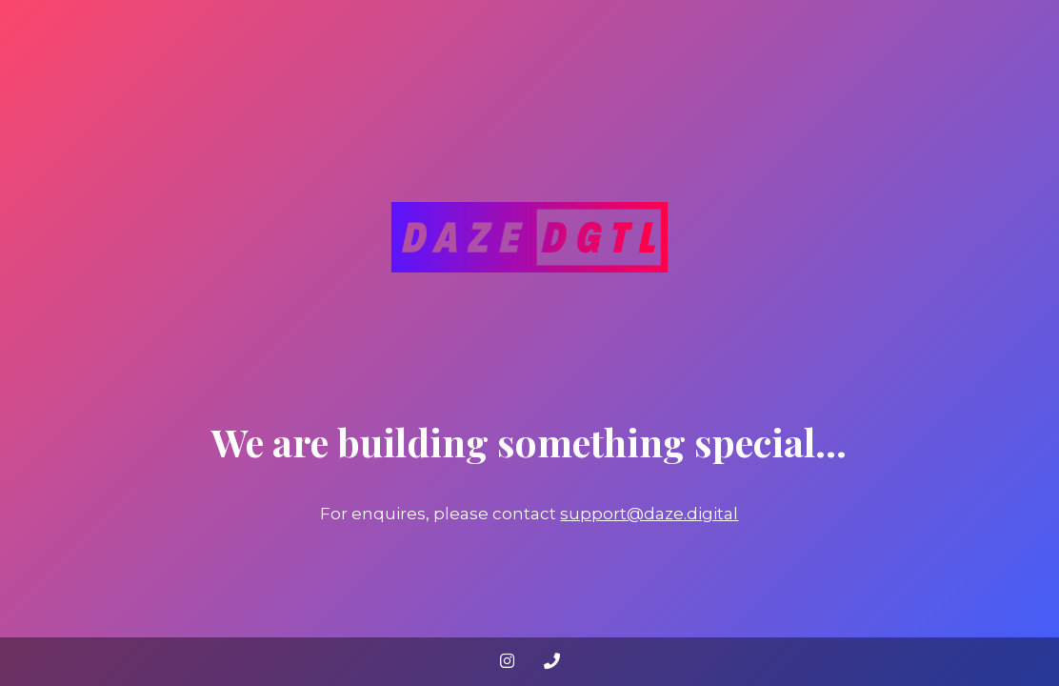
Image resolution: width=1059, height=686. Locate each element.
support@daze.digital (649, 513)
